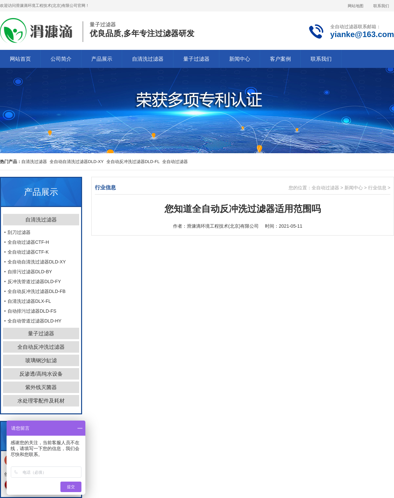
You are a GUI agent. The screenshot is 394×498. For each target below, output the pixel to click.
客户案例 (280, 59)
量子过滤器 (196, 59)
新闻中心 (239, 59)
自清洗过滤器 (148, 59)
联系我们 (381, 6)
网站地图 (355, 6)
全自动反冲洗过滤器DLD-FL (133, 161)
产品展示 (101, 59)
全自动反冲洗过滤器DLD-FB (37, 291)
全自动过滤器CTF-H (28, 242)
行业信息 (377, 187)
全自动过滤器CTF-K (28, 252)
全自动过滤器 (325, 187)
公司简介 (61, 59)
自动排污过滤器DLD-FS (32, 311)
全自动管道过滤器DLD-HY (34, 320)
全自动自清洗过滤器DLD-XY (77, 161)
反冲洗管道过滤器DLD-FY (34, 281)
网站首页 (20, 59)
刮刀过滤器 (19, 232)
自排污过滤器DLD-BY (30, 271)
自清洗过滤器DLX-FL (29, 301)
